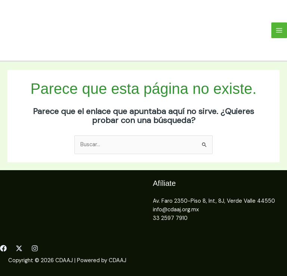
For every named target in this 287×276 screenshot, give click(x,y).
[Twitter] (19, 248)
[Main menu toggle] (279, 30)
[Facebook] (3, 248)
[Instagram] (34, 248)
